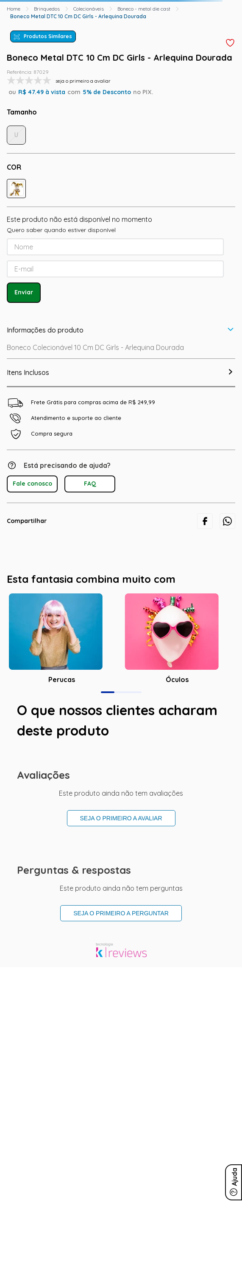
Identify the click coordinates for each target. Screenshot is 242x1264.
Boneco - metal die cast (143, 9)
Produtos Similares (48, 36)
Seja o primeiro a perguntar (121, 913)
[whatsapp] (227, 521)
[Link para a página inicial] (13, 9)
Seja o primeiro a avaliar (121, 818)
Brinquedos (47, 9)
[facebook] (205, 521)
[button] (16, 188)
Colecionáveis (88, 9)
